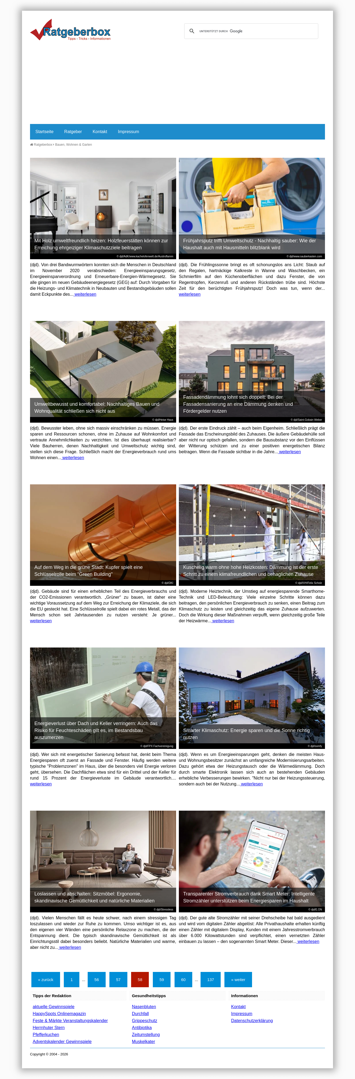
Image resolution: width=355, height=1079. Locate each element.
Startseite (44, 131)
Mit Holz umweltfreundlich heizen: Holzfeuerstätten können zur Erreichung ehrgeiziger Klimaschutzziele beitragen (101, 244)
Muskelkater (143, 1041)
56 (96, 979)
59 (162, 979)
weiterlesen (84, 294)
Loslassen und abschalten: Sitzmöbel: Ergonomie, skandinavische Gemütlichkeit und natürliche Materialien (94, 897)
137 (210, 979)
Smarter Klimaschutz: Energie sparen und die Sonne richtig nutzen (246, 734)
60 (183, 979)
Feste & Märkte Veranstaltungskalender (70, 1020)
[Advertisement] (177, 83)
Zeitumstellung (146, 1034)
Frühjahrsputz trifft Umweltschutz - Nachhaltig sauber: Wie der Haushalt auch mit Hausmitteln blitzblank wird (249, 244)
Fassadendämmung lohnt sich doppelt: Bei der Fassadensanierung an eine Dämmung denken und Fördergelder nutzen (238, 404)
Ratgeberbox (41, 145)
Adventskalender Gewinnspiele (62, 1041)
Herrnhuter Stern (49, 1027)
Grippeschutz (144, 1020)
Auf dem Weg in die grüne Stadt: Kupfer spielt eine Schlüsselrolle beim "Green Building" (88, 571)
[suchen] (250, 31)
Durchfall (140, 1013)
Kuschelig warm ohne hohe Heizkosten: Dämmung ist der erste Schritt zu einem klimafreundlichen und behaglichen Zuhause (250, 571)
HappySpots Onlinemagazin (59, 1013)
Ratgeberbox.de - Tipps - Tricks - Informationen (70, 29)
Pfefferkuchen (46, 1034)
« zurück (45, 979)
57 (118, 979)
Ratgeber (73, 131)
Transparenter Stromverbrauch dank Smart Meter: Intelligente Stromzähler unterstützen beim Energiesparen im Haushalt (249, 897)
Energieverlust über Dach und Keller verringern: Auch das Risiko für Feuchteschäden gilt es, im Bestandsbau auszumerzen (95, 730)
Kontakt (100, 131)
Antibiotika (142, 1027)
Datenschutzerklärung (252, 1020)
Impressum (128, 131)
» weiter (238, 979)
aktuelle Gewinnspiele (54, 1006)
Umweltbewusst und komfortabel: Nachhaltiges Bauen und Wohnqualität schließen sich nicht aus (96, 407)
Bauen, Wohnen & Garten (73, 145)
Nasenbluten (144, 1006)
